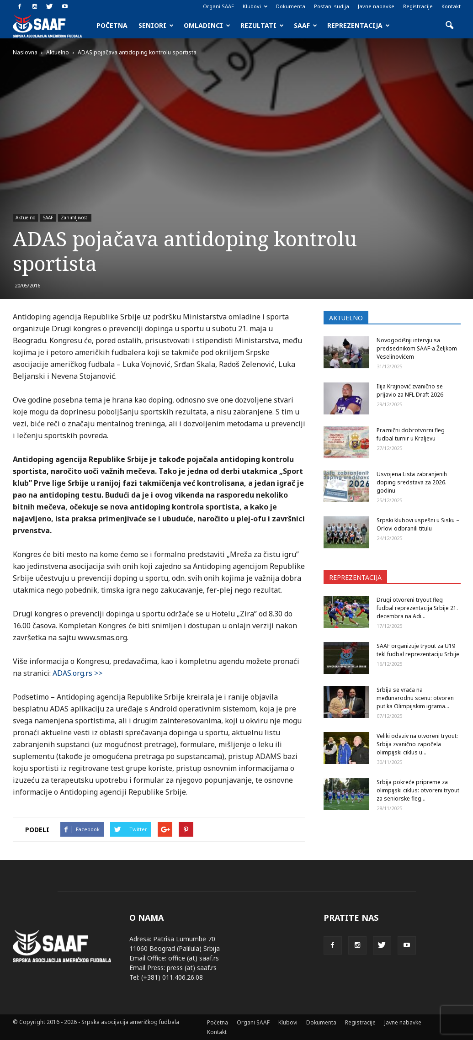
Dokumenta (290, 6)
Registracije (418, 6)
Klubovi (255, 6)
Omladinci (207, 25)
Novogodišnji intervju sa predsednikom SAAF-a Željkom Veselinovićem (417, 348)
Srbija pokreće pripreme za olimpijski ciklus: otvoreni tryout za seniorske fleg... (418, 790)
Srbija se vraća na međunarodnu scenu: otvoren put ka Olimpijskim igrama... (415, 698)
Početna (112, 25)
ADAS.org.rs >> (77, 673)
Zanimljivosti (75, 217)
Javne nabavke (376, 6)
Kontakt (451, 6)
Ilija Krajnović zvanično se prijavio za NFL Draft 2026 (410, 390)
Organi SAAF (218, 6)
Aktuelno (25, 217)
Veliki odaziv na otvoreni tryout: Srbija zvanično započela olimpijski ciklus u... (417, 744)
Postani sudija (331, 6)
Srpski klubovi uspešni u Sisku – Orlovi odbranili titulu (418, 524)
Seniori (156, 25)
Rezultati (262, 25)
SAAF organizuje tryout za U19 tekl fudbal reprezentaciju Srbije (418, 650)
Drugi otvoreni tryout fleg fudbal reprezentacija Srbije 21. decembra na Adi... (417, 608)
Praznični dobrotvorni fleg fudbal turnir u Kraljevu (411, 434)
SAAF (305, 25)
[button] (450, 26)
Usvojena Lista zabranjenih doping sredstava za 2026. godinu (412, 482)
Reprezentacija (358, 25)
